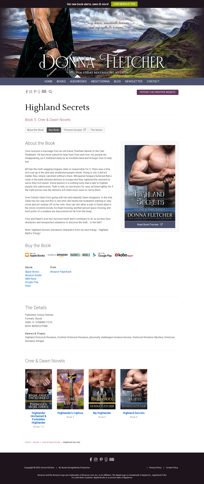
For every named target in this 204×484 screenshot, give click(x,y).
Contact (153, 81)
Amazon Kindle (33, 275)
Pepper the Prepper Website (158, 92)
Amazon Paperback (60, 271)
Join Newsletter (124, 4)
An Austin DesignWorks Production (74, 467)
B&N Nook (30, 278)
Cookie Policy (172, 467)
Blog (117, 81)
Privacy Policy (155, 467)
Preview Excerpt (75, 129)
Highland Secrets (134, 413)
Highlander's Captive (70, 413)
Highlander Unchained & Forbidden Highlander (38, 417)
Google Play (31, 282)
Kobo (28, 285)
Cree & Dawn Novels (51, 442)
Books (61, 81)
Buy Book (54, 129)
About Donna (100, 81)
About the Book (35, 129)
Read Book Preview (150, 224)
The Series (97, 129)
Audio (78, 81)
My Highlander (102, 413)
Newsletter (134, 81)
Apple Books (32, 271)
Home (48, 81)
